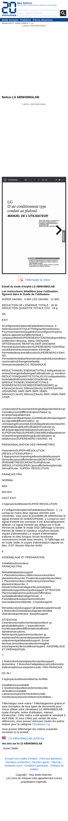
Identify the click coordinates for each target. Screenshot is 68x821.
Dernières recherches (18, 762)
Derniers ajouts (40, 762)
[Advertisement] (34, 139)
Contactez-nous (13, 765)
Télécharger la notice (37, 279)
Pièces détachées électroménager (43, 20)
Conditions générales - (37, 765)
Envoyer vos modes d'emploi (21, 758)
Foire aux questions (51, 758)
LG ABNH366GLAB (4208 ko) (26, 738)
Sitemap (56, 762)
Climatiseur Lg (41, 724)
